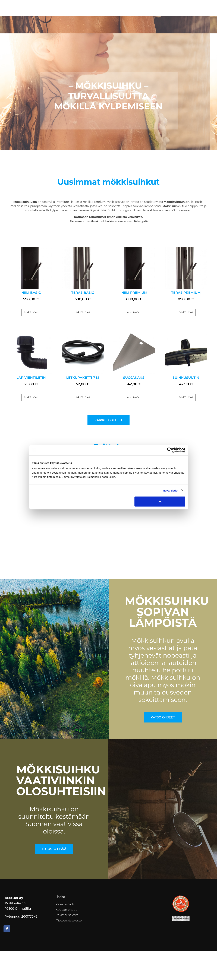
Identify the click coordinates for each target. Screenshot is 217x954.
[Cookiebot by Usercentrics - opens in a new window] (169, 450)
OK (160, 501)
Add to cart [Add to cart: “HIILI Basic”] (31, 315)
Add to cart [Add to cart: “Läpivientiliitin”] (31, 400)
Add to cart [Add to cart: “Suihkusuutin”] (186, 400)
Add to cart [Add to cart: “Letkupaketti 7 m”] (82, 400)
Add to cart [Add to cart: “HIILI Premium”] (134, 315)
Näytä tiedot (170, 490)
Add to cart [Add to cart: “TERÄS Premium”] (186, 315)
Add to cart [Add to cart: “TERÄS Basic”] (82, 315)
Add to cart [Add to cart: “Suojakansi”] (134, 400)
